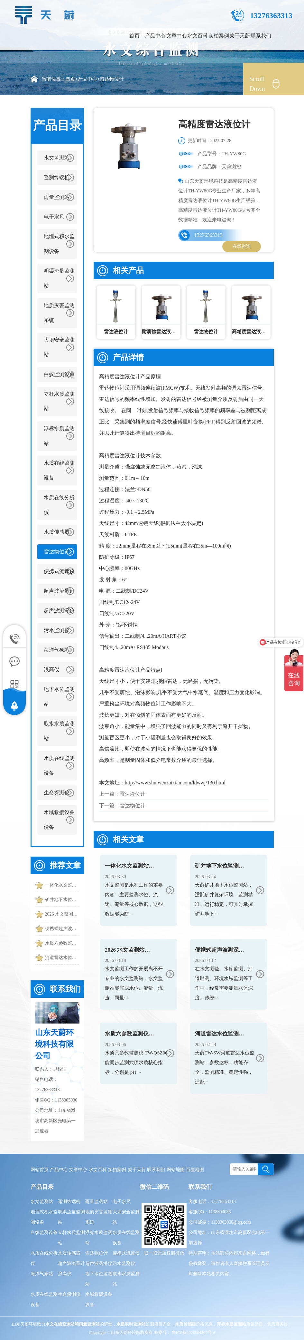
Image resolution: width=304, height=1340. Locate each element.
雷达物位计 (112, 79)
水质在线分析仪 (59, 505)
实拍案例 (218, 35)
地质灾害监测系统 (59, 313)
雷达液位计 (132, 794)
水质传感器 (56, 532)
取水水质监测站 (59, 731)
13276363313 (208, 235)
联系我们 (261, 35)
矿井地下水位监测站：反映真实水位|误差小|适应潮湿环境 (62, 899)
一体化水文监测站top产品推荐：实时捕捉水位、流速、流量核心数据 (62, 885)
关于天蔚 (239, 35)
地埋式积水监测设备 (59, 244)
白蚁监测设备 (59, 374)
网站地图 (176, 1169)
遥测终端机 (56, 177)
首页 (134, 35)
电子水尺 (54, 216)
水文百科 (197, 35)
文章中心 (176, 35)
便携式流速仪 (59, 571)
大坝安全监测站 (59, 347)
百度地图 (195, 1169)
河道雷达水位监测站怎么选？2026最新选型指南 (62, 957)
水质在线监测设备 (59, 470)
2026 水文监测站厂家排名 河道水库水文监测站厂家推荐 (62, 914)
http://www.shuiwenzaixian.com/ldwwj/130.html (175, 782)
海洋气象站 (56, 650)
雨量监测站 (56, 197)
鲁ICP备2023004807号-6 (193, 1332)
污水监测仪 (56, 630)
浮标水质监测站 (59, 436)
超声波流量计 (59, 591)
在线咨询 (242, 246)
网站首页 (40, 1169)
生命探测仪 (56, 792)
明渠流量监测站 (59, 278)
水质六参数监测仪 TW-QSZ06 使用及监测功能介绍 (62, 943)
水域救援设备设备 (59, 820)
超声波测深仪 (59, 610)
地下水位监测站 (59, 696)
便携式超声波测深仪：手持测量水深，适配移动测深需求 (62, 928)
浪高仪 (51, 669)
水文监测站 (56, 157)
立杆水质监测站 (59, 401)
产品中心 (155, 35)
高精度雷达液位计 (119, 376)
